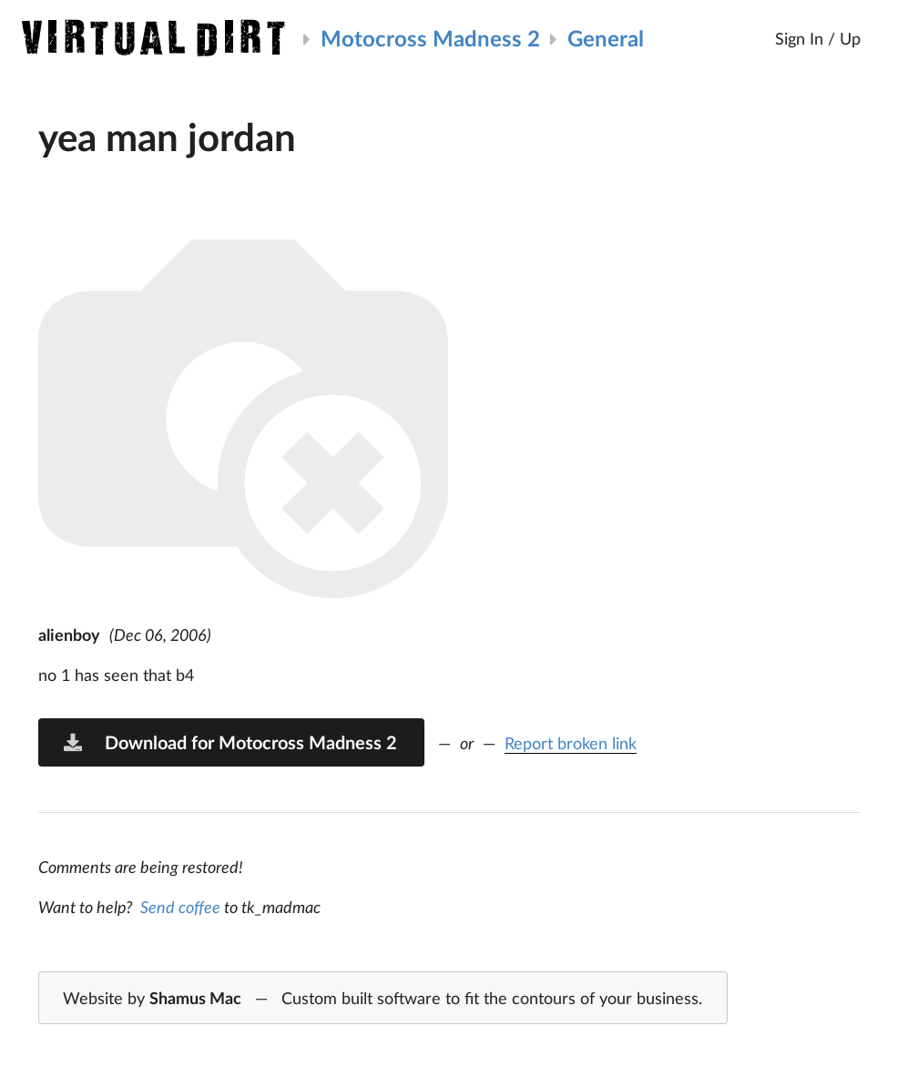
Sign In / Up (818, 38)
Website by (382, 999)
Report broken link (571, 743)
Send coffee (180, 907)
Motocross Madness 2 (430, 38)
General (605, 38)
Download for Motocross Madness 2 (229, 742)
